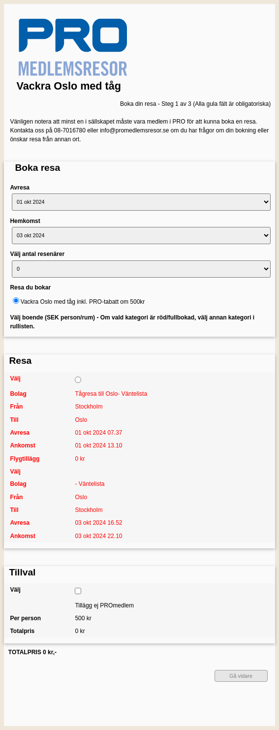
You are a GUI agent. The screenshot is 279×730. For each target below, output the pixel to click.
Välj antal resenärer (37, 254)
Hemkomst (25, 221)
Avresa (20, 187)
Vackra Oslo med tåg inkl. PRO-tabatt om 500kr (83, 301)
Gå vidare (240, 676)
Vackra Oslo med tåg (69, 86)
